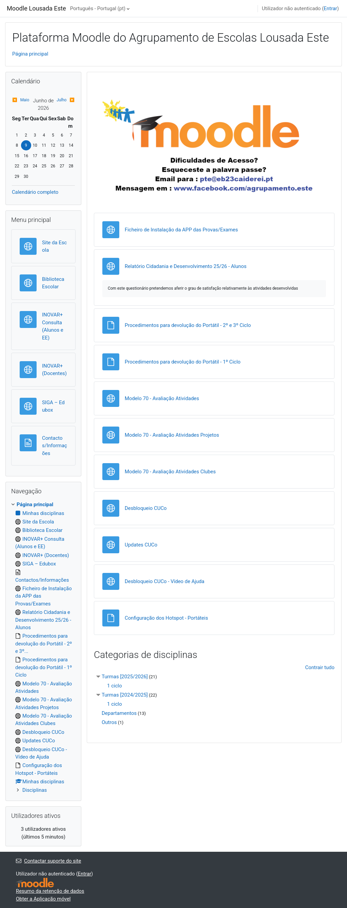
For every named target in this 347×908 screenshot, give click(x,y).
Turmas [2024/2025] (125, 695)
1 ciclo (114, 686)
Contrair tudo (319, 667)
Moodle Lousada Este (36, 8)
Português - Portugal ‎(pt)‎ (98, 8)
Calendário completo (35, 192)
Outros (109, 722)
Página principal (30, 54)
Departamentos (119, 713)
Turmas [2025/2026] (125, 677)
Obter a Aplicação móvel (43, 899)
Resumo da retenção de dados (50, 891)
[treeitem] (43, 647)
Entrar (330, 8)
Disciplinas (34, 790)
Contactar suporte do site (48, 861)
